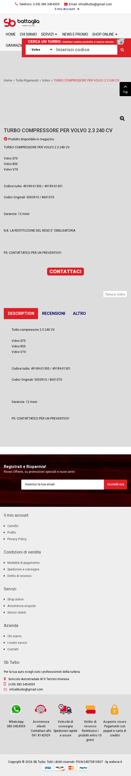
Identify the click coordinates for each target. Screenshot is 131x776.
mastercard (71, 768)
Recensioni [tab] (53, 313)
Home (8, 80)
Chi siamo (14, 636)
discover (59, 768)
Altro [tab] (79, 313)
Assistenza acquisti (21, 606)
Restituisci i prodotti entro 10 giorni (90, 722)
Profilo (11, 532)
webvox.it (115, 762)
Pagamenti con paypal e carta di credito (115, 720)
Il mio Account (65, 9)
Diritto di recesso (19, 576)
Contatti (12, 649)
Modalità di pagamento (23, 563)
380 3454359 (16, 715)
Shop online (15, 599)
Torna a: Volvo (115, 294)
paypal (83, 768)
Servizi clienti (16, 612)
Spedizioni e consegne (23, 569)
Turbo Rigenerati (27, 80)
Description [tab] (21, 313)
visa (48, 768)
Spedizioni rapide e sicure (65, 720)
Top (125, 88)
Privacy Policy (17, 539)
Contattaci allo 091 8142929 (40, 720)
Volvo (46, 80)
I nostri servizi (17, 643)
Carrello (12, 526)
